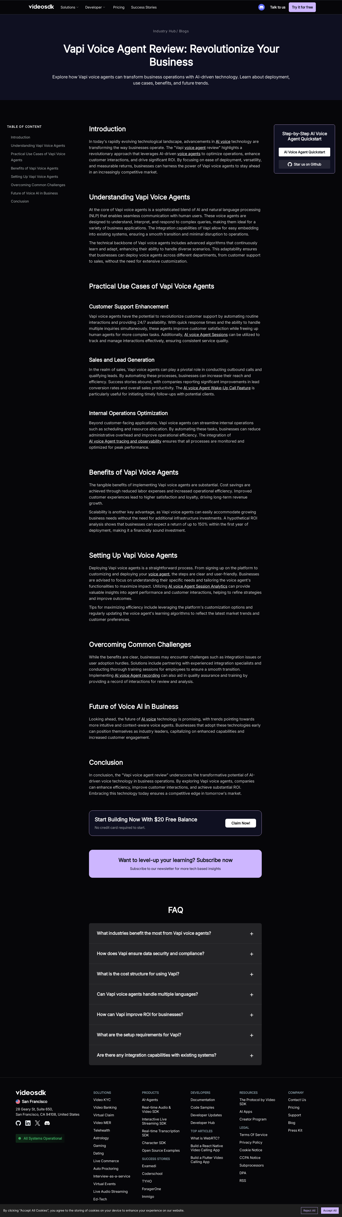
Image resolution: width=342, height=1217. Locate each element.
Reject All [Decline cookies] (309, 1210)
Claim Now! (240, 823)
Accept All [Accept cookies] (330, 1210)
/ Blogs (182, 31)
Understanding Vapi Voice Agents (38, 145)
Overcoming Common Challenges (38, 185)
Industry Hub (164, 31)
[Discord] (261, 7)
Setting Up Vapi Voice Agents (34, 176)
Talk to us (277, 7)
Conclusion (20, 201)
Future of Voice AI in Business (34, 193)
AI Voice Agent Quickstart (304, 152)
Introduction (20, 137)
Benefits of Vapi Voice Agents (34, 168)
